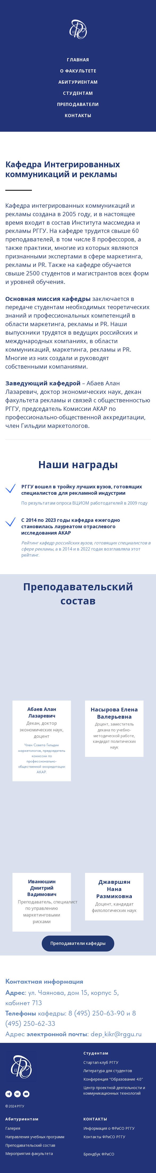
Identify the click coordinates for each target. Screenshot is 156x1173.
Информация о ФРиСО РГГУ (108, 1128)
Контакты (78, 115)
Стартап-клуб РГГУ (100, 1062)
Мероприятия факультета (29, 1153)
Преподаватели (78, 104)
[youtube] (26, 1094)
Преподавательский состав (30, 1145)
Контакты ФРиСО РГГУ (104, 1136)
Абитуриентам (78, 82)
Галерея (12, 1128)
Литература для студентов (107, 1070)
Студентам (78, 93)
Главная (78, 60)
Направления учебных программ (34, 1136)
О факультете (78, 71)
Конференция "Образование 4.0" (113, 1079)
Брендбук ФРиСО (98, 1154)
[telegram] (8, 1094)
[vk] (17, 1094)
